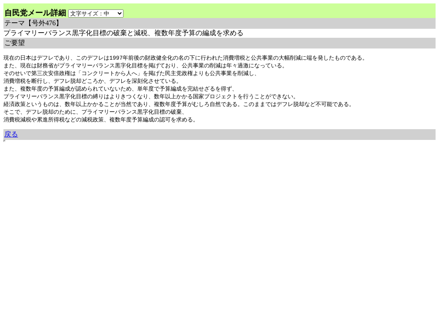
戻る (11, 138)
